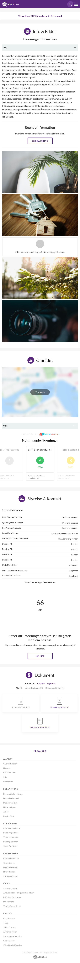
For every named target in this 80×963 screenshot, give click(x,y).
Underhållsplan (9, 807)
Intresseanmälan (10, 876)
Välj (5, 47)
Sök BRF (40, 751)
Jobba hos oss (9, 927)
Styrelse (51, 683)
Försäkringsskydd (11, 832)
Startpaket (8, 781)
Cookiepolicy (8, 940)
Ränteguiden (9, 863)
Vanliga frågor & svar (12, 906)
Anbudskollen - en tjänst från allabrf (18, 893)
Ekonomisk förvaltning (13, 794)
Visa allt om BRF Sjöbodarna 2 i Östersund (40, 16)
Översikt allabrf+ (10, 764)
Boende (41, 683)
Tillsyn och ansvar (11, 837)
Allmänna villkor (10, 932)
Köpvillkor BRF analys (12, 945)
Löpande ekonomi (11, 798)
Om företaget (9, 918)
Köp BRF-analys (10, 888)
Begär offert (8, 816)
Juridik (6, 811)
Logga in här (40, 141)
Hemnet (6, 768)
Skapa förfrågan (10, 846)
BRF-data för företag (12, 897)
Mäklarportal (8, 901)
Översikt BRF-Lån (11, 858)
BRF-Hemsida (9, 772)
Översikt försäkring (11, 828)
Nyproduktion (9, 872)
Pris (5, 777)
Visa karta (40, 392)
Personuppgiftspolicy (12, 936)
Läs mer (40, 656)
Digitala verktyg (10, 803)
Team (5, 923)
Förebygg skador (10, 841)
